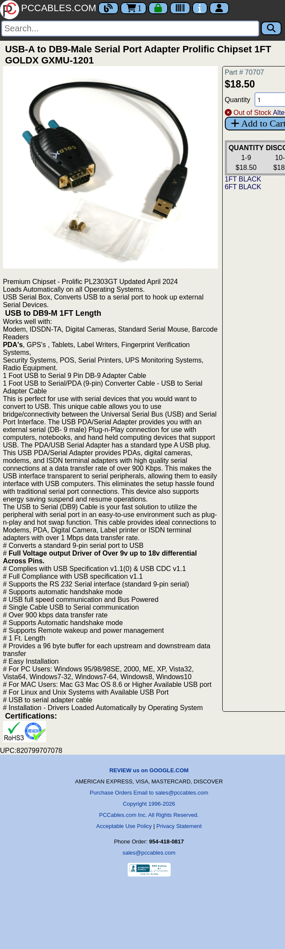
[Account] (219, 8)
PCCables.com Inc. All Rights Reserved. (149, 815)
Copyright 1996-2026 (149, 804)
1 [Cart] (133, 8)
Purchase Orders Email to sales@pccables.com (149, 792)
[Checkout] (158, 8)
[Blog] (108, 8)
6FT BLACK (243, 186)
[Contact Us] (200, 8)
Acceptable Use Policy (124, 826)
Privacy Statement (179, 826)
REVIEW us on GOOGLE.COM (148, 770)
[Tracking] (180, 8)
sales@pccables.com (149, 852)
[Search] (130, 28)
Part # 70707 (244, 72)
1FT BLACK (243, 179)
